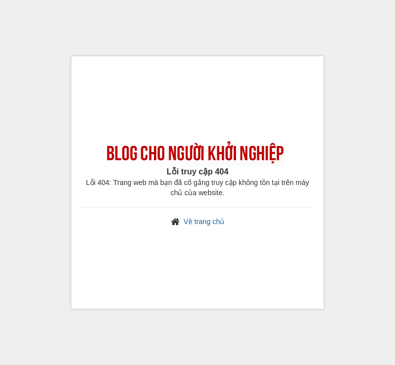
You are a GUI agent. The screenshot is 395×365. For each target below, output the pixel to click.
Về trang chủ (204, 221)
